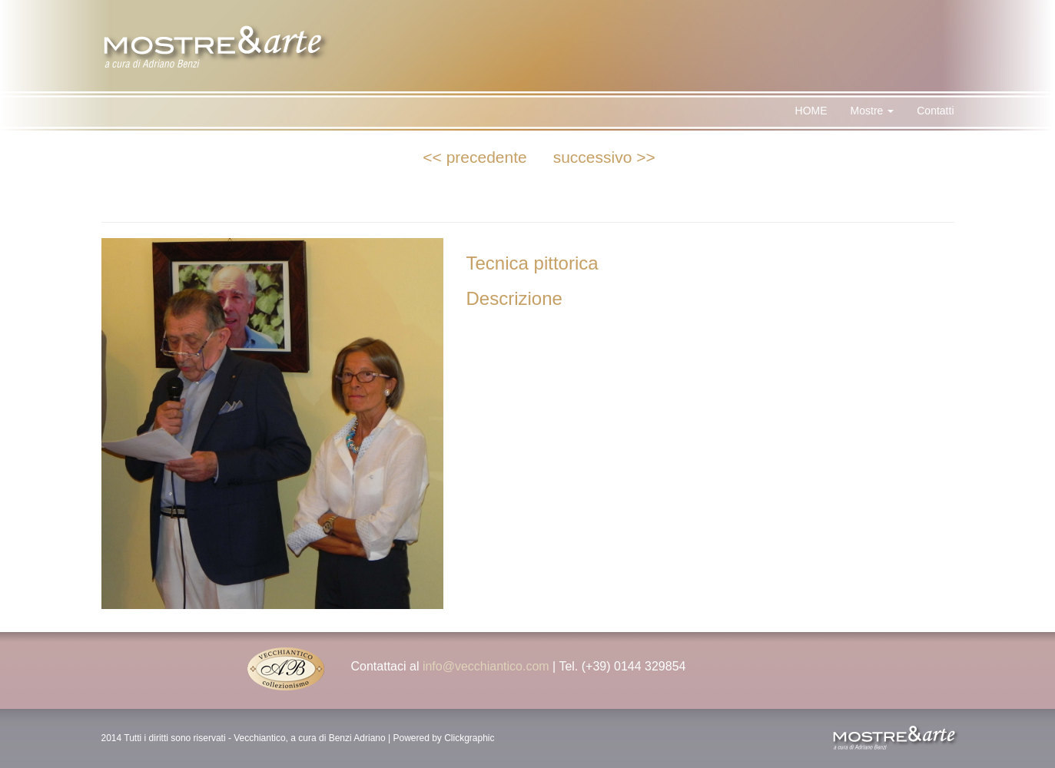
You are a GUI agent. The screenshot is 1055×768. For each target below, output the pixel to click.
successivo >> (604, 157)
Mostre (872, 110)
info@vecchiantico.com (486, 666)
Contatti (935, 110)
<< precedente (474, 157)
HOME (811, 110)
